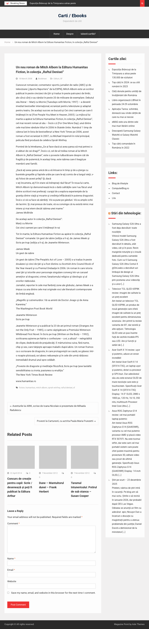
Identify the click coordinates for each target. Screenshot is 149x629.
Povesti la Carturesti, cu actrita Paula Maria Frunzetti (65, 421)
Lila (114, 198)
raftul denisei (66, 387)
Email (11, 569)
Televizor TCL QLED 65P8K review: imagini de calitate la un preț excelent (126, 293)
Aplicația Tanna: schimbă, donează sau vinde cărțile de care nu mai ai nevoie (126, 113)
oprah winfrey (54, 387)
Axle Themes (138, 624)
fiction (22, 387)
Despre (69, 33)
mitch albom (41, 387)
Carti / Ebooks (72, 15)
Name (11, 558)
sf (74, 387)
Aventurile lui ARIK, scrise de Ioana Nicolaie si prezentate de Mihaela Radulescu (48, 408)
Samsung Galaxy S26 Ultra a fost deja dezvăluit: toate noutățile (126, 228)
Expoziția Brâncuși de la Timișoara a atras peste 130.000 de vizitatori (124, 73)
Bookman (42, 78)
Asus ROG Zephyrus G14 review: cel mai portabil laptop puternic (124, 415)
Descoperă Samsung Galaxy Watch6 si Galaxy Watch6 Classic (126, 134)
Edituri (56, 78)
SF (61, 78)
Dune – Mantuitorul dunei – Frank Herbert (51, 487)
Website (11, 581)
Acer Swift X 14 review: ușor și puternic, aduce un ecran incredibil (126, 354)
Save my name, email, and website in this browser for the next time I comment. (53, 592)
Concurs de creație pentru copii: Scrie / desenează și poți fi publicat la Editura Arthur (19, 487)
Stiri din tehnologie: (126, 213)
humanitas (30, 387)
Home (56, 33)
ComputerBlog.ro (120, 188)
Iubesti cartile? (88, 33)
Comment (13, 523)
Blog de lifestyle (120, 183)
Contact (116, 193)
